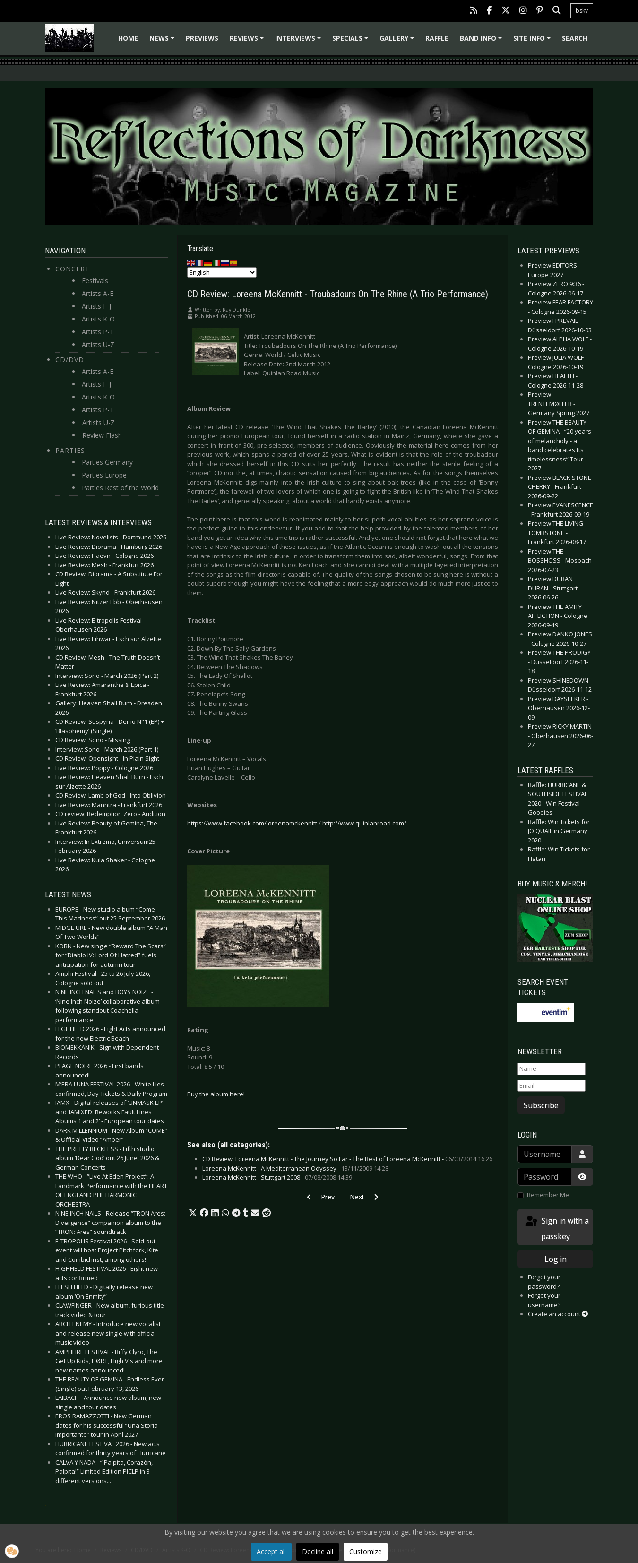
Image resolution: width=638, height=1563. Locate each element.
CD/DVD (69, 359)
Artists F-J (96, 306)
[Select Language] (222, 272)
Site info (533, 41)
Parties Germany (107, 462)
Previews (202, 38)
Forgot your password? (544, 1282)
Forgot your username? (544, 1300)
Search (574, 38)
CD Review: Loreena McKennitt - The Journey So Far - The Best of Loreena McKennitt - (347, 1159)
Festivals (95, 280)
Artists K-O (98, 318)
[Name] (551, 1069)
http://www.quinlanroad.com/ (364, 823)
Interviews (299, 41)
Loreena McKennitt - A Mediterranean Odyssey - (295, 1168)
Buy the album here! (216, 1094)
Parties (70, 450)
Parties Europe (104, 474)
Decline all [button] (317, 1551)
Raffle (436, 38)
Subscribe (541, 1105)
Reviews (248, 41)
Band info (482, 41)
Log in (555, 1259)
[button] (193, 1213)
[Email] (551, 1086)
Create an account (558, 1314)
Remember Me (548, 1194)
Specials (351, 41)
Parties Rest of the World (120, 487)
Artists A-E (97, 293)
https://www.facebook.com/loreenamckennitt (252, 823)
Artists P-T (98, 331)
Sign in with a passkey (556, 1228)
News (163, 41)
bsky (582, 11)
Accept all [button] (271, 1551)
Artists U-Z (98, 344)
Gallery (398, 41)
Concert (72, 268)
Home (128, 38)
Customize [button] (365, 1551)
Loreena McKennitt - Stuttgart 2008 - (277, 1177)
